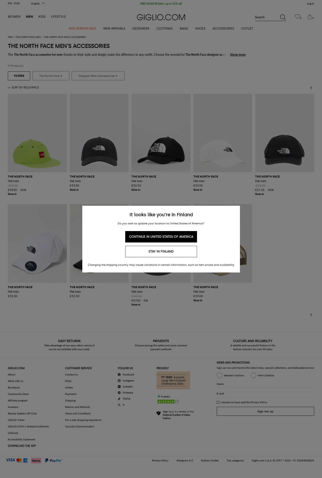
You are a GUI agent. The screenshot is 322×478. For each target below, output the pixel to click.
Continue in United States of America (161, 237)
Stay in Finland (161, 251)
